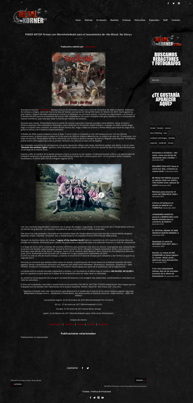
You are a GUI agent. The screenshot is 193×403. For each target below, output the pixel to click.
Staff (165, 20)
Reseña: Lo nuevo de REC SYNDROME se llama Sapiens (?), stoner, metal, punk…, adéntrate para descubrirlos (165, 256)
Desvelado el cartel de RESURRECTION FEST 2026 (164, 242)
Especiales (154, 20)
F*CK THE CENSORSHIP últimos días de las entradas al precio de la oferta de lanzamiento (165, 272)
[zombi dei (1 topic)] (162, 142)
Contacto (176, 20)
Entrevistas (140, 20)
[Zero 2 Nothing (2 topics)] (156, 132)
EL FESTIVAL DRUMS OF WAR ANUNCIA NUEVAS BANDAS (165, 231)
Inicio (78, 20)
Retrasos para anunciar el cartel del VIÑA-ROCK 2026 (164, 192)
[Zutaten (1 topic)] (160, 127)
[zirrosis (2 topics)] (170, 142)
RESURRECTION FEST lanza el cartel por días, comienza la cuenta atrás (165, 168)
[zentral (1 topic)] (167, 127)
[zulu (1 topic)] (165, 132)
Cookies (86, 391)
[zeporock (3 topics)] (154, 142)
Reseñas (114, 20)
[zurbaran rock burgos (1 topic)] (159, 137)
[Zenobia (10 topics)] (171, 137)
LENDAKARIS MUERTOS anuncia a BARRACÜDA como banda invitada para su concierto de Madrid (165, 218)
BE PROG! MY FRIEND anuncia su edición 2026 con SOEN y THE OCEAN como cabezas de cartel (165, 181)
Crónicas (126, 20)
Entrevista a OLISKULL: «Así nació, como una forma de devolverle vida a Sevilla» (164, 154)
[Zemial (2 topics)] (153, 127)
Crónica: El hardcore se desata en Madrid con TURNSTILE (162, 205)
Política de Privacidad (101, 391)
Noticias (88, 20)
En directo (101, 20)
